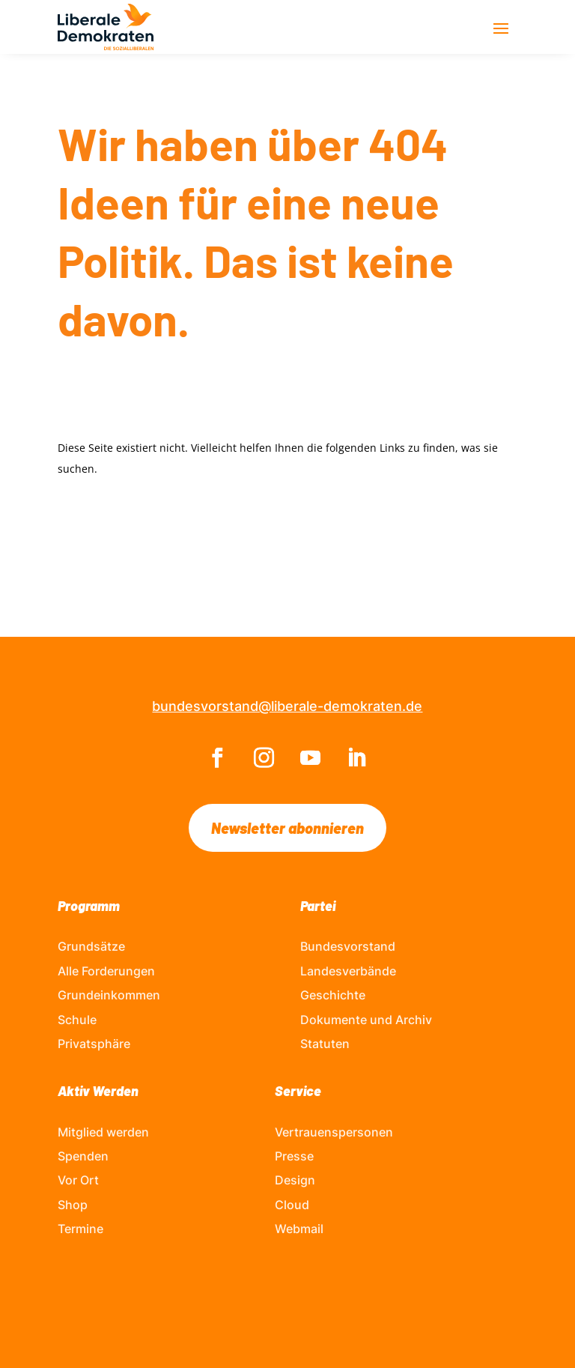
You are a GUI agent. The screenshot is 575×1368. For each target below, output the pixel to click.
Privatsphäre (94, 1043)
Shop (73, 1204)
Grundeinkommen (109, 994)
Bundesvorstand (347, 946)
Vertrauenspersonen (334, 1132)
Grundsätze (91, 946)
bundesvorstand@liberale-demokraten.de (287, 706)
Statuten (325, 1043)
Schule (77, 1019)
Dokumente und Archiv (366, 1019)
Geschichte (332, 994)
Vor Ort (78, 1179)
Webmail (299, 1228)
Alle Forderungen (106, 970)
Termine (80, 1228)
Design (295, 1179)
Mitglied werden (103, 1132)
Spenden (83, 1155)
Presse (294, 1155)
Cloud (292, 1204)
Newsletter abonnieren (287, 828)
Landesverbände (348, 970)
